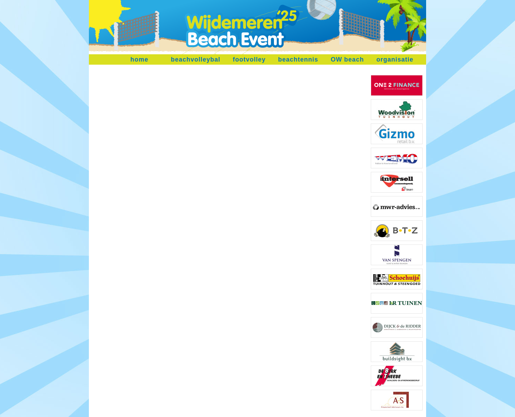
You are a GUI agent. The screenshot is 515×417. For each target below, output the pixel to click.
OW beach (347, 59)
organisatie (394, 59)
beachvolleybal (195, 59)
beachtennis (298, 59)
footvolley (249, 59)
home (139, 59)
